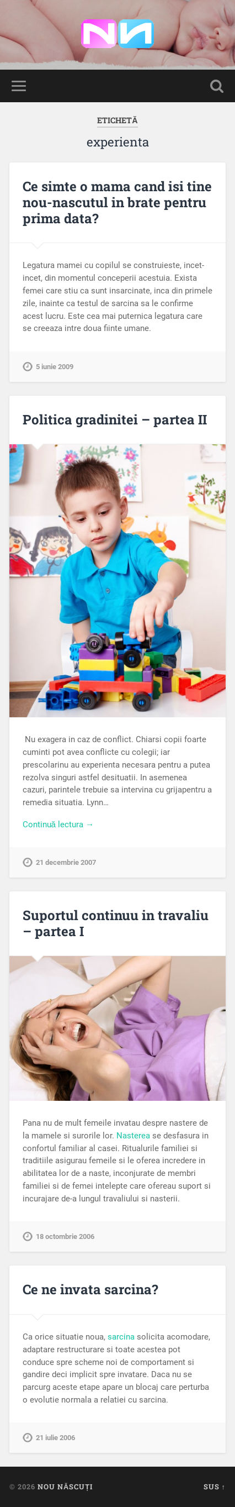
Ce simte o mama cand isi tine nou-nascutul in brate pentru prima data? (117, 202)
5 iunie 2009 (54, 367)
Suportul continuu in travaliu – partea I (116, 923)
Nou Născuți (65, 1486)
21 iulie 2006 (55, 1438)
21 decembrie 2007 (66, 862)
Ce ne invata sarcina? (90, 1289)
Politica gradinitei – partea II (115, 419)
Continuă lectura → (58, 824)
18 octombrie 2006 (65, 1236)
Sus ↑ (215, 1486)
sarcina (121, 1337)
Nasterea (133, 1136)
